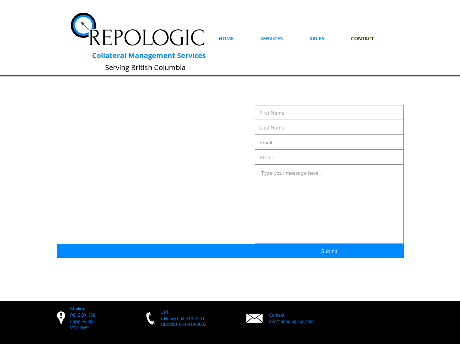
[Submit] (329, 251)
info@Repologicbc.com (291, 321)
